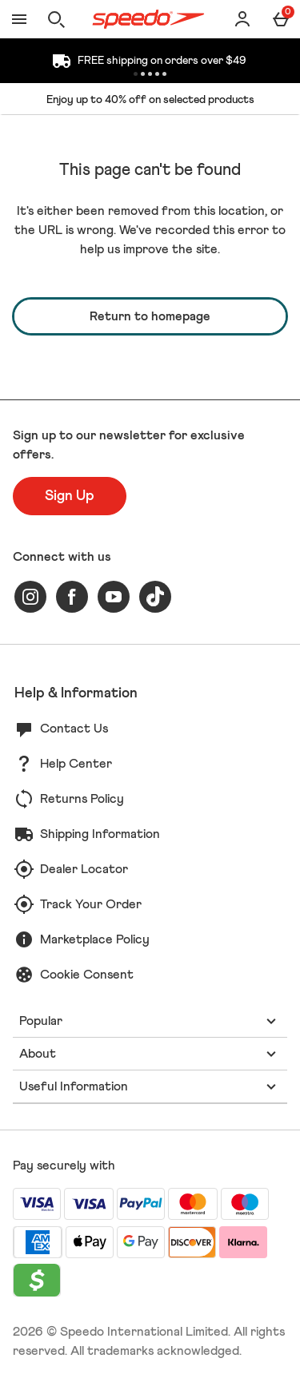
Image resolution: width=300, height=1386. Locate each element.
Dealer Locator (84, 869)
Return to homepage (150, 316)
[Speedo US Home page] (148, 19)
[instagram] (30, 596)
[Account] (242, 19)
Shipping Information (100, 834)
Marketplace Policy (95, 939)
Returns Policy (82, 798)
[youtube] (113, 596)
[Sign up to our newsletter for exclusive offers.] (70, 496)
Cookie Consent (87, 974)
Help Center (76, 763)
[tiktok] (155, 596)
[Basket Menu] (281, 19)
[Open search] (56, 19)
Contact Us (74, 728)
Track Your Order (91, 904)
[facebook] (72, 596)
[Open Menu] (19, 19)
